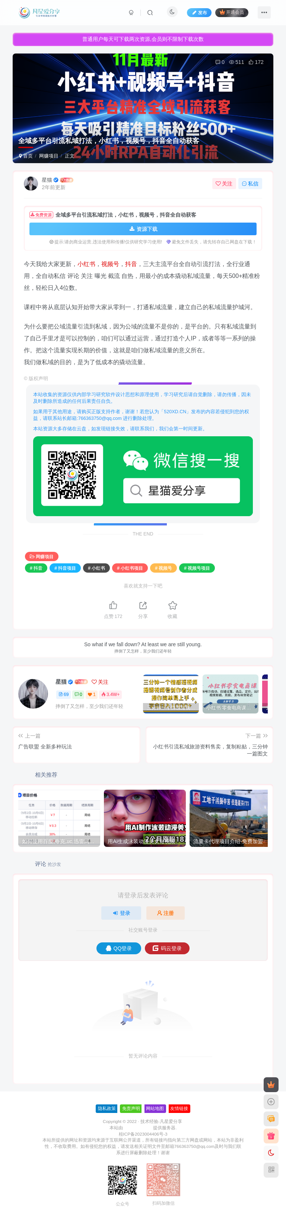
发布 (199, 12)
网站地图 (155, 1108)
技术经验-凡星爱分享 (161, 1121)
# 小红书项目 (130, 568)
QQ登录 (119, 948)
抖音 (131, 264)
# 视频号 (163, 568)
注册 (165, 913)
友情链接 (179, 1108)
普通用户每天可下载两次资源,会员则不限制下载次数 (143, 38)
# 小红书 (96, 568)
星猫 (47, 180)
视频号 (110, 264)
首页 (26, 156)
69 (63, 694)
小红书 (86, 264)
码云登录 (167, 948)
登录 (121, 913)
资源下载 (143, 229)
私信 (250, 184)
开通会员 (232, 12)
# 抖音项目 (65, 568)
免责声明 (131, 1108)
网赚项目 (48, 156)
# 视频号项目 (197, 568)
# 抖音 (36, 568)
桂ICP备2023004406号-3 (143, 1134)
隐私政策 (107, 1108)
